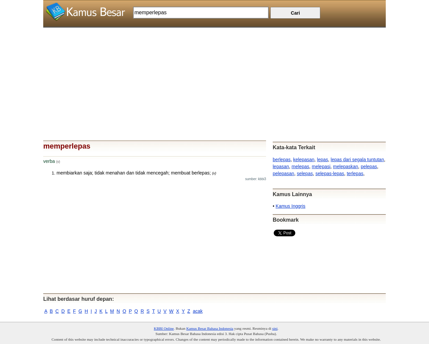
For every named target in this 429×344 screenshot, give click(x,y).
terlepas (355, 173)
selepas (305, 173)
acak (198, 311)
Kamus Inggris (290, 206)
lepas (322, 159)
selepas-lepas (329, 173)
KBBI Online (164, 328)
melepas (300, 166)
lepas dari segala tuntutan (357, 159)
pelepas (369, 166)
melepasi (321, 166)
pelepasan (283, 173)
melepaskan (345, 166)
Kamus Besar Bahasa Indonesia (209, 328)
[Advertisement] (214, 74)
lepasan (281, 166)
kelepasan (303, 159)
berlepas (282, 159)
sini (274, 328)
